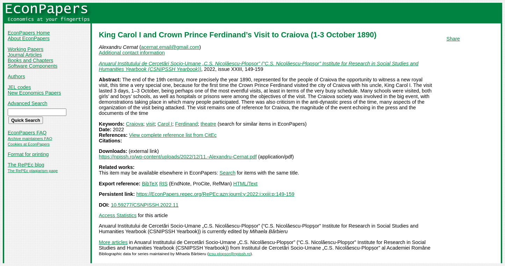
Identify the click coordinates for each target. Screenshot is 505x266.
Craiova (135, 124)
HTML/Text (245, 183)
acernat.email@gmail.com (170, 47)
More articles (113, 242)
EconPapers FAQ (27, 132)
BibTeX (150, 183)
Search (228, 173)
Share (453, 39)
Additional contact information (132, 53)
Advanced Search (27, 103)
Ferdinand (186, 124)
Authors (16, 76)
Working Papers (25, 49)
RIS (163, 183)
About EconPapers (29, 38)
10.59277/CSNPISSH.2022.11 (144, 205)
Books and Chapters (30, 60)
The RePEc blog (26, 165)
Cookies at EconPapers (29, 144)
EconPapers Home (29, 33)
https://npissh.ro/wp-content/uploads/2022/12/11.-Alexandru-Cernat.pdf (178, 157)
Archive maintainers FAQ (30, 138)
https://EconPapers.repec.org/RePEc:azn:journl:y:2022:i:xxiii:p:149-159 (215, 194)
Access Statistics (118, 215)
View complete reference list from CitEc (173, 135)
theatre (208, 124)
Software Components (32, 66)
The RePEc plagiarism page (33, 171)
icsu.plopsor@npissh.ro (229, 254)
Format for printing (28, 154)
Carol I (165, 124)
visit (150, 124)
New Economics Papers (34, 93)
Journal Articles (25, 55)
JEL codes (19, 87)
